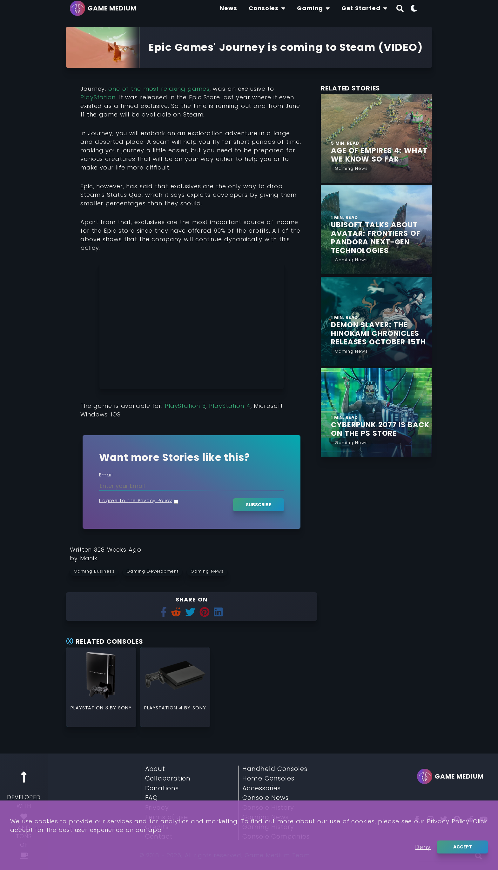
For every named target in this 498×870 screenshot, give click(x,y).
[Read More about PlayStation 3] (101, 675)
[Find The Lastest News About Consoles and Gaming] (228, 8)
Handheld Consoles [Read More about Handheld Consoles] (274, 769)
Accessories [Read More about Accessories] (261, 788)
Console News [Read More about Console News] (265, 798)
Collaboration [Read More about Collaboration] (168, 778)
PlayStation (98, 97)
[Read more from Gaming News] (209, 571)
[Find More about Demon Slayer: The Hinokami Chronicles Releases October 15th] (381, 333)
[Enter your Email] (191, 485)
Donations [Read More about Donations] (162, 788)
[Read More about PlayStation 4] (175, 675)
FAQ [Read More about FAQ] (151, 798)
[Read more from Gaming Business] (96, 571)
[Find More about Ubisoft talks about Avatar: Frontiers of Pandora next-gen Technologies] (381, 238)
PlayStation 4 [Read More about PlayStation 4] (164, 708)
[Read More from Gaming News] (351, 168)
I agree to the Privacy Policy (135, 500)
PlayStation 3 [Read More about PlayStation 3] (90, 708)
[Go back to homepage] (105, 8)
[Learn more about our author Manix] (89, 558)
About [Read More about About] (155, 769)
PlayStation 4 (230, 406)
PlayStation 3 (185, 406)
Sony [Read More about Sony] (125, 708)
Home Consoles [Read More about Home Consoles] (268, 778)
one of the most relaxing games (157, 89)
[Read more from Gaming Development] (155, 571)
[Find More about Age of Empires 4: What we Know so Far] (381, 154)
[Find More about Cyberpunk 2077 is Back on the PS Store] (381, 429)
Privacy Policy (448, 821)
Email (106, 475)
